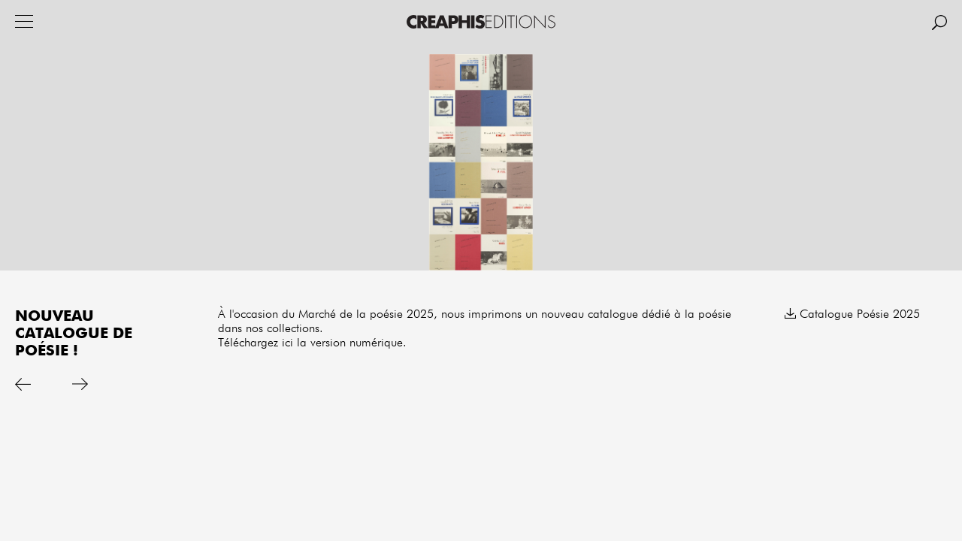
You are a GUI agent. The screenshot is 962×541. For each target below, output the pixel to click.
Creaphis (481, 22)
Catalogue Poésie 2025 (860, 315)
